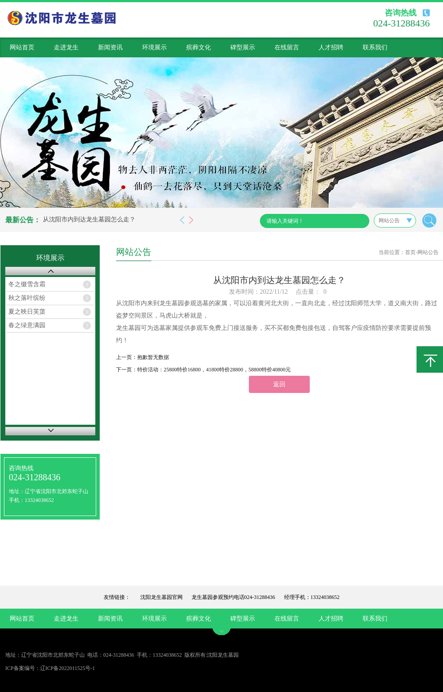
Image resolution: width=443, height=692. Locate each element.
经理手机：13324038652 (312, 597)
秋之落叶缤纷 (26, 298)
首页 (410, 252)
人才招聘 (331, 47)
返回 (279, 384)
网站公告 (428, 252)
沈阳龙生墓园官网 (161, 597)
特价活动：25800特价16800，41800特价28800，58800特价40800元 (214, 370)
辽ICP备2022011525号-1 (67, 668)
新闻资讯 (110, 47)
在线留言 (286, 47)
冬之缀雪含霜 (26, 284)
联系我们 (375, 47)
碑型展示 (242, 47)
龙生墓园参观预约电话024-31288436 (233, 597)
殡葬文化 (198, 47)
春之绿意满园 (26, 325)
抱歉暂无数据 (153, 357)
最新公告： (23, 220)
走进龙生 (66, 47)
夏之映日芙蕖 (26, 311)
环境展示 (154, 47)
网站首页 (22, 47)
